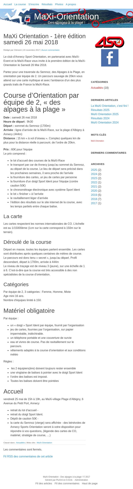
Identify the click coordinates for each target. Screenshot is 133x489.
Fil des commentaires (67, 483)
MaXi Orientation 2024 (104, 122)
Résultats (47, 4)
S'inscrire (33, 4)
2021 (94, 186)
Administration (81, 480)
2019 (94, 194)
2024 (94, 174)
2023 (94, 178)
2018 (94, 199)
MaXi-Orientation (66, 16)
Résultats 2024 (100, 118)
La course (20, 4)
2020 (94, 190)
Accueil (7, 4)
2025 (94, 169)
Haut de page (89, 483)
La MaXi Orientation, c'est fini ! (109, 105)
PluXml (59, 480)
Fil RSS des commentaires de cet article (28, 456)
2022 (94, 182)
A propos (71, 4)
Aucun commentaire (51, 50)
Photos (59, 4)
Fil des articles (44, 483)
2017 (94, 203)
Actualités (20, 442)
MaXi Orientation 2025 (104, 114)
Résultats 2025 (100, 110)
